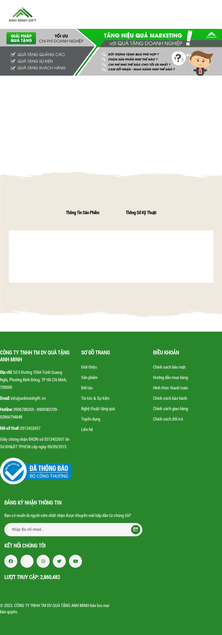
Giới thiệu (89, 367)
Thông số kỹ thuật (141, 212)
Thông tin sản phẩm (82, 212)
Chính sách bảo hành (170, 398)
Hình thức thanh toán (170, 388)
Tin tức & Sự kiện (95, 398)
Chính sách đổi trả (168, 419)
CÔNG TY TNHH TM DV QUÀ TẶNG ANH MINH (51, 605)
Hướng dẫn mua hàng (170, 377)
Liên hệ (87, 429)
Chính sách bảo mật (169, 367)
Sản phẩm (89, 377)
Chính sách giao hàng (170, 408)
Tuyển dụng (90, 419)
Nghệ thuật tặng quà (98, 408)
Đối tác (87, 388)
